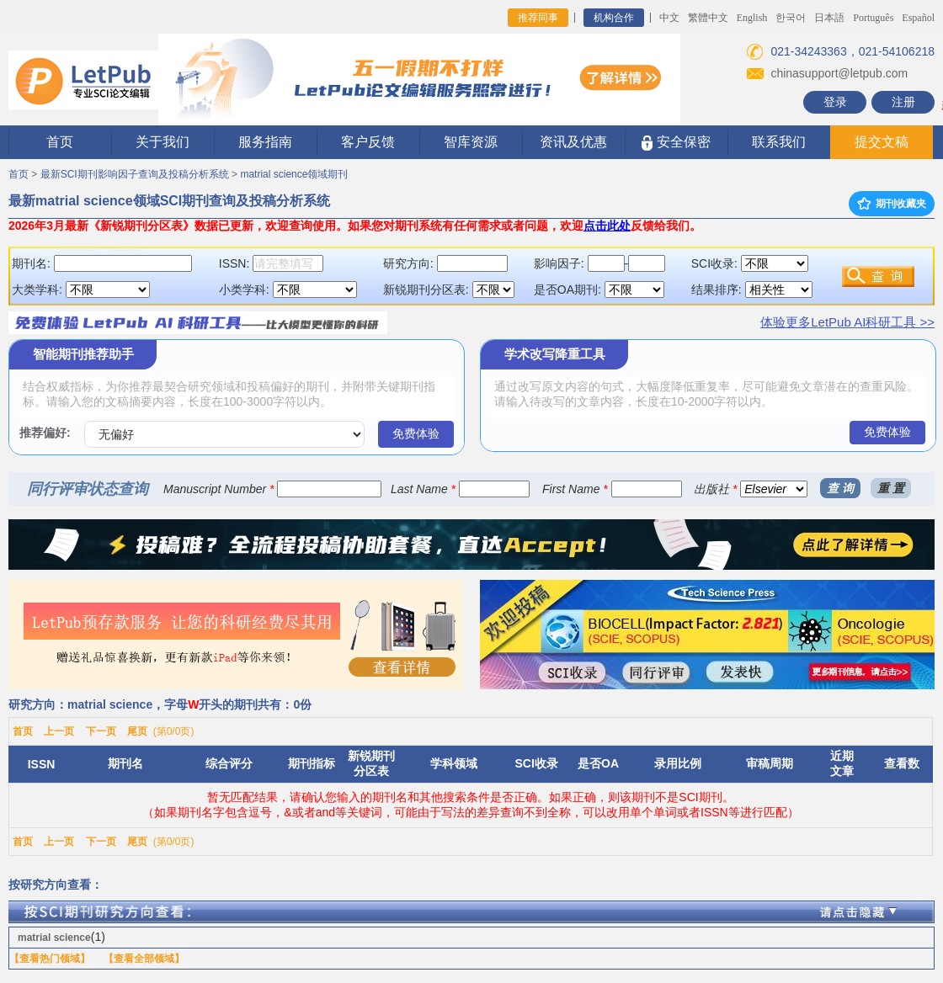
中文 (669, 18)
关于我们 (162, 142)
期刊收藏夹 (891, 203)
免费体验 (416, 433)
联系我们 (779, 142)
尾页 (137, 731)
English (752, 18)
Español (918, 18)
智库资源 (471, 142)
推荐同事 (538, 18)
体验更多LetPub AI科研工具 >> (847, 322)
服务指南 (265, 142)
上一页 (59, 731)
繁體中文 (708, 18)
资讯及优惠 (573, 142)
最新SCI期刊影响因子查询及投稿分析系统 (134, 174)
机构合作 (614, 18)
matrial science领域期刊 (294, 174)
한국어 (790, 18)
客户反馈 (368, 142)
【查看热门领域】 (49, 958)
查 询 (840, 488)
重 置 (890, 488)
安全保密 (676, 143)
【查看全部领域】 (144, 958)
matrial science (54, 937)
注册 (903, 102)
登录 (835, 102)
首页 (59, 142)
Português (873, 18)
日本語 (829, 18)
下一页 (101, 731)
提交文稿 (881, 142)
